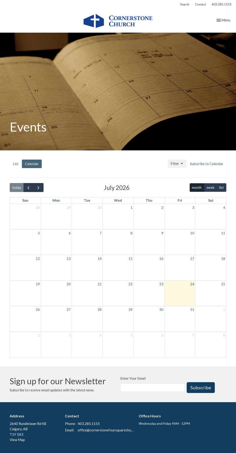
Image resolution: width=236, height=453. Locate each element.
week (210, 187)
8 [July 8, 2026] (131, 233)
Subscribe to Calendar (206, 164)
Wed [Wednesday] (118, 200)
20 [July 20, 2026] (69, 284)
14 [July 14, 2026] (99, 258)
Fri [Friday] (180, 200)
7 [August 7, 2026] (193, 335)
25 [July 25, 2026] (223, 284)
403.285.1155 (221, 4)
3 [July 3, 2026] (193, 207)
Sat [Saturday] (210, 200)
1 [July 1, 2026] (131, 207)
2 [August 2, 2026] (39, 335)
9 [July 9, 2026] (162, 233)
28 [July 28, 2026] (99, 309)
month (197, 187)
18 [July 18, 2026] (223, 258)
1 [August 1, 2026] (224, 309)
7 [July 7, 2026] (101, 233)
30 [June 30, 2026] (99, 207)
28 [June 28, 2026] (38, 207)
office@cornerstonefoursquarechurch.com (106, 430)
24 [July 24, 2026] (192, 284)
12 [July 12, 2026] (38, 258)
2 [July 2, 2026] (162, 207)
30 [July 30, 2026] (161, 309)
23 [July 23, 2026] (161, 284)
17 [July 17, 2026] (192, 258)
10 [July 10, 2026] (192, 233)
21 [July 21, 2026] (99, 284)
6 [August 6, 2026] (162, 335)
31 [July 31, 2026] (192, 309)
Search (184, 4)
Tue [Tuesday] (87, 200)
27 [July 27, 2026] (69, 309)
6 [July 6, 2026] (70, 233)
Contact (200, 4)
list (221, 187)
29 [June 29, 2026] (69, 207)
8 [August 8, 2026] (224, 335)
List (15, 164)
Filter (177, 163)
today (16, 187)
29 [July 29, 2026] (130, 309)
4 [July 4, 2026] (224, 207)
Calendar (32, 164)
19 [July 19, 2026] (38, 284)
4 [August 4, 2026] (101, 335)
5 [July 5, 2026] (39, 233)
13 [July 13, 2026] (69, 258)
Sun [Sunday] (25, 200)
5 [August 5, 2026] (131, 335)
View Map (17, 440)
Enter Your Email (133, 378)
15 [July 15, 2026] (130, 258)
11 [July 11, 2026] (223, 233)
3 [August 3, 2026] (70, 335)
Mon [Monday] (56, 200)
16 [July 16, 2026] (161, 258)
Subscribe (200, 387)
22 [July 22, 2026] (130, 284)
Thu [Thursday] (149, 200)
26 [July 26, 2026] (38, 309)
